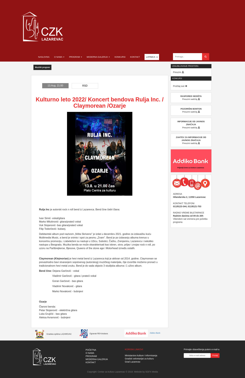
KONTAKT (91, 362)
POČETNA (91, 350)
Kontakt (135, 57)
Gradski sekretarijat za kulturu (139, 358)
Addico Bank (142, 333)
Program (75, 57)
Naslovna (44, 57)
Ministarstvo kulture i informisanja (141, 355)
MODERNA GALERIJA (97, 359)
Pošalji (215, 355)
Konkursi (120, 57)
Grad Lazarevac (132, 361)
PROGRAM (91, 356)
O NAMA (90, 353)
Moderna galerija (98, 57)
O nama (59, 57)
